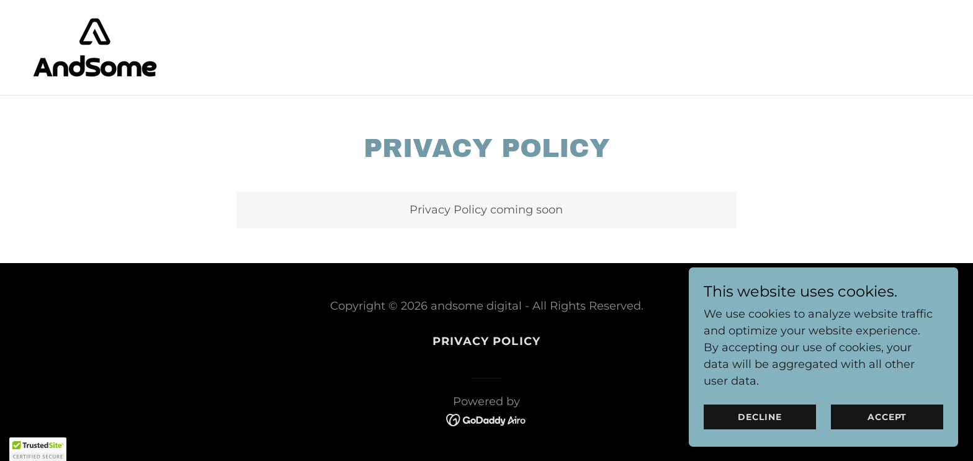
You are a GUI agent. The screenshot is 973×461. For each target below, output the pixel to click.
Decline (775, 416)
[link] (95, 46)
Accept (892, 416)
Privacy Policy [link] (486, 341)
